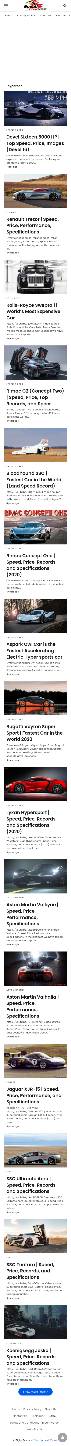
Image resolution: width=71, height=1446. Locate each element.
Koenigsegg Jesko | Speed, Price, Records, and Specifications (31, 1356)
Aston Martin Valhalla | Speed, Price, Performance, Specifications (32, 1006)
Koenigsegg (13, 1343)
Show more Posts (34, 1392)
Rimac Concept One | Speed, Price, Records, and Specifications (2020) (31, 565)
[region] (35, 50)
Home (8, 15)
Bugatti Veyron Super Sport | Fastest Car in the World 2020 (34, 732)
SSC (8, 1171)
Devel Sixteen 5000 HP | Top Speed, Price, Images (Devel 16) (35, 143)
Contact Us (63, 15)
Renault (11, 212)
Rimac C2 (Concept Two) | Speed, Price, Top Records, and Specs (35, 397)
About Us (45, 15)
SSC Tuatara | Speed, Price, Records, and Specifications (30, 1271)
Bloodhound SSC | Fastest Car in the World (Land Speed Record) (34, 479)
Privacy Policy (26, 15)
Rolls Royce (14, 298)
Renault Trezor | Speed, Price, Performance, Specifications (32, 225)
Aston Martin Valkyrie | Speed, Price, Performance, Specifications (32, 914)
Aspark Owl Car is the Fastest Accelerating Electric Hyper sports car (34, 650)
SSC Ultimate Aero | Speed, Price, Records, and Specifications (31, 1185)
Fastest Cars (14, 130)
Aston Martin (15, 897)
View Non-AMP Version (46, 1440)
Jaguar (11, 1082)
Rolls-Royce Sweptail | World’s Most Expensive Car (33, 311)
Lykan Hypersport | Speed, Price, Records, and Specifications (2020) (31, 822)
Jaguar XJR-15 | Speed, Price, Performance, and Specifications (34, 1095)
